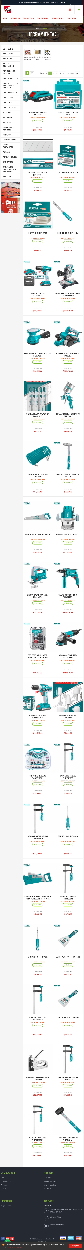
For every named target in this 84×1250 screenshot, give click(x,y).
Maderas (7, 113)
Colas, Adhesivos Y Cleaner (8, 85)
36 (77, 73)
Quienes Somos (6, 1181)
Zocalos (7, 177)
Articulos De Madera (9, 72)
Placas (6, 152)
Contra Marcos (10, 93)
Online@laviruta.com (57, 1225)
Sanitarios (8, 162)
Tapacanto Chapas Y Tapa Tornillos (9, 169)
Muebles (7, 123)
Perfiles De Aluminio (8, 129)
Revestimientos (10, 157)
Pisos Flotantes (8, 146)
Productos (4, 1185)
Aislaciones (8, 59)
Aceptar (75, 1246)
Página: (41, 73)
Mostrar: (70, 73)
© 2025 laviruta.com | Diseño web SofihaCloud (42, 1240)
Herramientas (9, 108)
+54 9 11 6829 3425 (57, 2)
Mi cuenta (47, 1178)
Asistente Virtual (55, 1217)
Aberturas (8, 54)
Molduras (7, 118)
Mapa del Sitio (6, 1206)
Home (37, 28)
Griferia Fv (8, 98)
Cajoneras (8, 78)
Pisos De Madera (10, 140)
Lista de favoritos (50, 1185)
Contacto (4, 1188)
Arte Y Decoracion (8, 65)
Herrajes (7, 103)
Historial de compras (51, 1181)
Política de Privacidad (15, 1247)
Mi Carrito (47, 1188)
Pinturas (7, 135)
